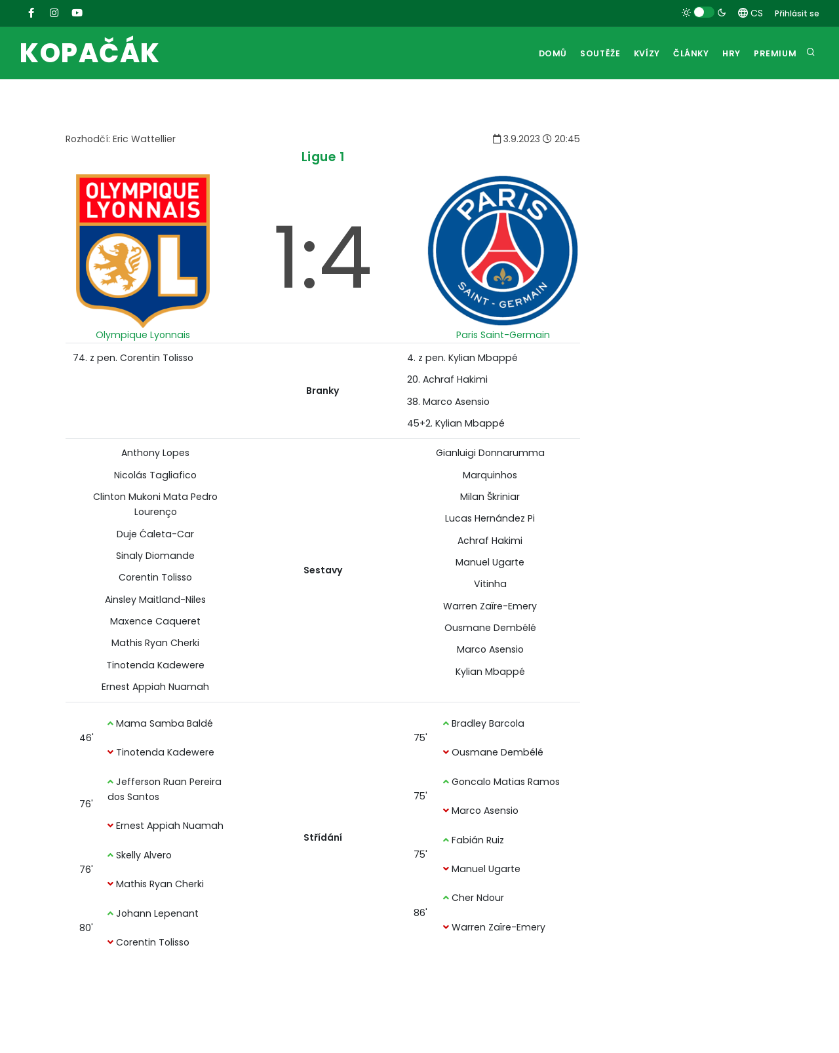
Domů (531, 53)
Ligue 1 (323, 157)
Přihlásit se (797, 13)
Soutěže (582, 53)
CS (750, 13)
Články (682, 53)
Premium (774, 53)
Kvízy (633, 53)
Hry (726, 53)
